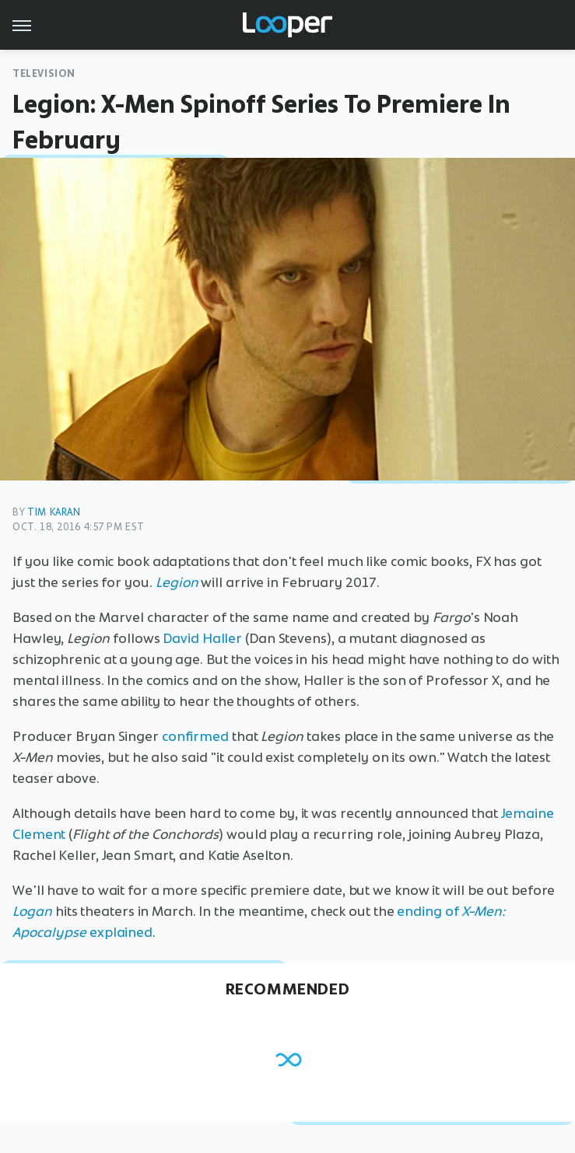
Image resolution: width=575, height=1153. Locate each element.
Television (43, 73)
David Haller (202, 638)
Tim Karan (53, 512)
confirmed (195, 736)
